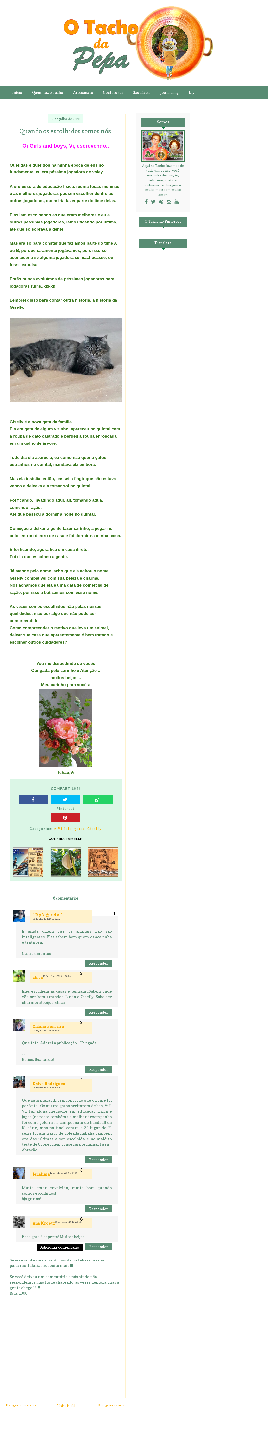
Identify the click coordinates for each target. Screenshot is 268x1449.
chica (38, 977)
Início (17, 92)
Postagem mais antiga (112, 1405)
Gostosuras (113, 92)
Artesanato (83, 92)
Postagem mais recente (21, 1405)
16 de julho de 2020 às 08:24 (57, 976)
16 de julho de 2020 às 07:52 (46, 919)
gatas (79, 828)
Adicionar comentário (59, 1247)
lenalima (41, 1174)
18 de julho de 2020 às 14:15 (69, 1222)
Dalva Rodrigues (49, 1083)
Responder (98, 963)
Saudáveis (141, 92)
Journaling (169, 92)
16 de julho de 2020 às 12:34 (46, 1030)
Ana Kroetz (44, 1223)
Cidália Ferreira (48, 1026)
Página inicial (66, 1406)
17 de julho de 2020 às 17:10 (63, 1173)
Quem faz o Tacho (47, 92)
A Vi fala (63, 828)
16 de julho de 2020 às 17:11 (46, 1087)
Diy (191, 92)
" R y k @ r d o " (47, 915)
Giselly (94, 828)
